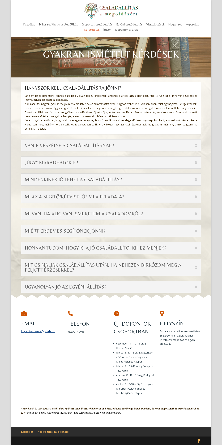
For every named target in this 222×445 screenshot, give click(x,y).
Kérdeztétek (92, 30)
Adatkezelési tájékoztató (53, 431)
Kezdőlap (29, 24)
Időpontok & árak (126, 30)
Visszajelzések (155, 24)
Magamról (175, 24)
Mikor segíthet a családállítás (58, 24)
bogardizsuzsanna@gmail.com (38, 331)
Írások (107, 30)
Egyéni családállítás (129, 24)
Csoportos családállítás (97, 24)
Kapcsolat (192, 24)
